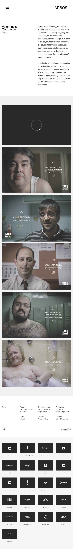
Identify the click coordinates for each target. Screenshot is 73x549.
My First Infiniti (45, 507)
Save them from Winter (45, 490)
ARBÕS (60, 8)
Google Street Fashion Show (9, 455)
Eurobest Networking (27, 524)
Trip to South (9, 524)
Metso (63, 490)
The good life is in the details (27, 455)
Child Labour (63, 507)
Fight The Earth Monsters (63, 455)
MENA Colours (64, 524)
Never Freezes (28, 507)
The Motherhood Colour (9, 490)
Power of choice (45, 524)
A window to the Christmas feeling (27, 490)
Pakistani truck (9, 541)
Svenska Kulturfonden (45, 455)
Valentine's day (9, 507)
